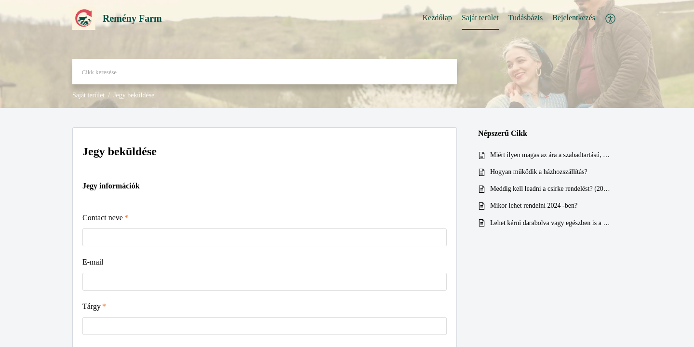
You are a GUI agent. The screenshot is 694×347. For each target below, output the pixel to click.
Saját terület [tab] (480, 17)
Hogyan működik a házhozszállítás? (538, 171)
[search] (264, 71)
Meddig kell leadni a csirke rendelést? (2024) (551, 188)
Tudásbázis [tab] (525, 17)
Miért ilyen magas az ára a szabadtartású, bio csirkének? (551, 155)
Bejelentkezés (573, 17)
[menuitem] (573, 18)
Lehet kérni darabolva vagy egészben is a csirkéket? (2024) (551, 223)
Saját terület (88, 95)
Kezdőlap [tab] (437, 17)
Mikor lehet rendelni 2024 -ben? (533, 205)
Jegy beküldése (119, 151)
